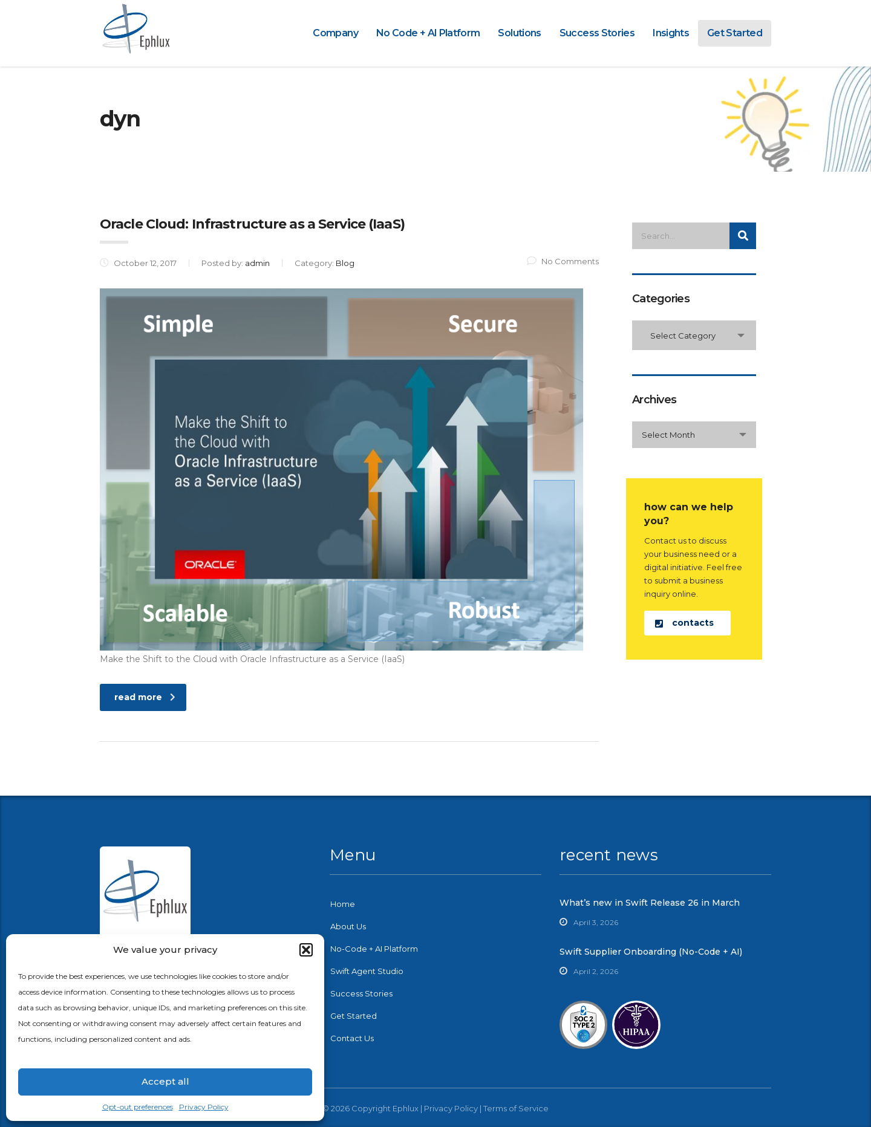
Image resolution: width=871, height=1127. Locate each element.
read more (144, 697)
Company (335, 33)
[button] (306, 950)
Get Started (734, 33)
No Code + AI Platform (428, 33)
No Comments (563, 261)
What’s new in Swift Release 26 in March (649, 902)
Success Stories (596, 33)
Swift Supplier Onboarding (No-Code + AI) (650, 951)
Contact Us (352, 1038)
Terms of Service (516, 1108)
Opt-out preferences (137, 1106)
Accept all (165, 1081)
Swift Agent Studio (366, 971)
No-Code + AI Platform (374, 948)
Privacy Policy (204, 1106)
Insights (671, 33)
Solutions (519, 33)
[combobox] (694, 335)
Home (342, 904)
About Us (348, 926)
